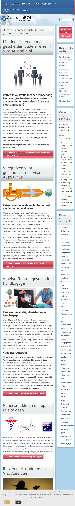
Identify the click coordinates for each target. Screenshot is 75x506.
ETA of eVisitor (64, 101)
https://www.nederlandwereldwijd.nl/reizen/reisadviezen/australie (28, 446)
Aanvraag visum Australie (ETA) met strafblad (65, 400)
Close (6, 502)
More (18, 502)
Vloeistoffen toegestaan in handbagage (66, 440)
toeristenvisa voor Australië (15, 366)
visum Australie (39, 101)
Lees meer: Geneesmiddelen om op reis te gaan (23, 457)
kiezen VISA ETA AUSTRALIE (65, 33)
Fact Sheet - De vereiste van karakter (66, 245)
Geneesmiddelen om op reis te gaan (67, 429)
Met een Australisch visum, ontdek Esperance (65, 303)
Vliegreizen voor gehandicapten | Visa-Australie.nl (67, 382)
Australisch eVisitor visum (36, 371)
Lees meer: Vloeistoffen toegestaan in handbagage (24, 393)
